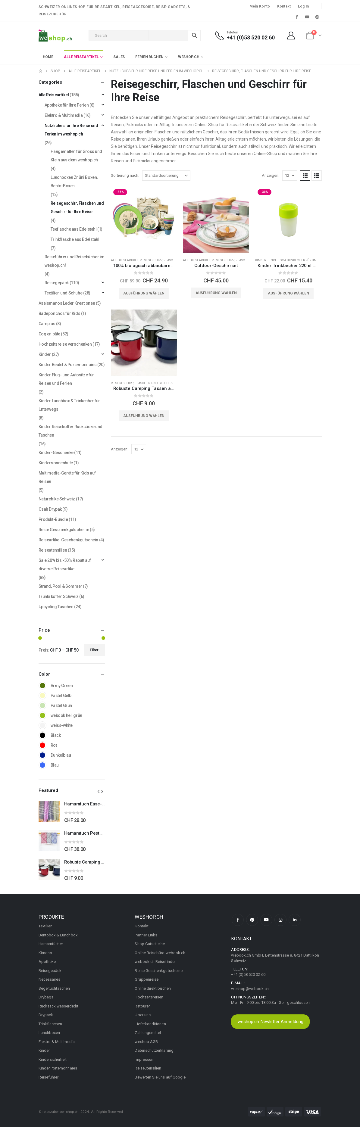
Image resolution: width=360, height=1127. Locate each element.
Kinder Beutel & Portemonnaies (68, 364)
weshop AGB (146, 1041)
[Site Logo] (55, 36)
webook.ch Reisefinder (155, 961)
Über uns (143, 1015)
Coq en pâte (49, 334)
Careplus (47, 323)
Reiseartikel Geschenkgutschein (68, 539)
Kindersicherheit (53, 1059)
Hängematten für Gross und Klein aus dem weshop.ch (76, 155)
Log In (303, 6)
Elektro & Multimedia (64, 115)
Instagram (280, 920)
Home (48, 57)
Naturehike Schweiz (57, 499)
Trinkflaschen (50, 1024)
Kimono (45, 953)
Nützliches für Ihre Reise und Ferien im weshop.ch (71, 129)
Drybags (46, 997)
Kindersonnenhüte (56, 462)
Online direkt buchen (153, 988)
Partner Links (146, 935)
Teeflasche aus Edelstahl (74, 229)
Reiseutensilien (53, 550)
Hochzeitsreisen (149, 997)
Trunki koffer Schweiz (59, 596)
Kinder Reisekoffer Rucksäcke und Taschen (71, 430)
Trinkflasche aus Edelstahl (75, 239)
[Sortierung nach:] (166, 175)
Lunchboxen (49, 1032)
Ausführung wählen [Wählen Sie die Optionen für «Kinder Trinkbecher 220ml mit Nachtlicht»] (288, 293)
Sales (119, 57)
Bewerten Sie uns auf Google (160, 1077)
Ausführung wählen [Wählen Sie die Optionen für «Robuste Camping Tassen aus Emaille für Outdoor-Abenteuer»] (143, 416)
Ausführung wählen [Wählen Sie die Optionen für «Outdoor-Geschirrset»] (216, 293)
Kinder (45, 354)
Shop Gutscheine (150, 944)
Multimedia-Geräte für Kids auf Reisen (67, 477)
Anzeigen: (270, 175)
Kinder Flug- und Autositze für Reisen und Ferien (66, 379)
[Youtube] (307, 17)
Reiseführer (49, 1077)
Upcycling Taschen (56, 606)
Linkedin (295, 920)
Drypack (46, 1015)
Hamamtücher (51, 944)
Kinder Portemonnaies (58, 1068)
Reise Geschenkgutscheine (64, 529)
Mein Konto (259, 6)
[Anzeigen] (289, 175)
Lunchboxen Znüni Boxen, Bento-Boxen (74, 181)
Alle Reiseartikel (125, 260)
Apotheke (47, 961)
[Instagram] (317, 17)
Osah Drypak (50, 509)
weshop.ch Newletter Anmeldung (270, 1021)
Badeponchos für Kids (59, 313)
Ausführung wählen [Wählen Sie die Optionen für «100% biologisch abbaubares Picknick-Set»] (143, 293)
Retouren (143, 1006)
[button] (305, 175)
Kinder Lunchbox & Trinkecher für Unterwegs (292, 260)
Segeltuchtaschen (54, 988)
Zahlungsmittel (148, 1032)
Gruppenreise (146, 979)
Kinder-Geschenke (56, 452)
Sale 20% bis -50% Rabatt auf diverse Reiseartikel (65, 564)
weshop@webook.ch (250, 988)
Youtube (266, 920)
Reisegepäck (57, 282)
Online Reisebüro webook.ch (160, 953)
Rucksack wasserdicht (58, 1006)
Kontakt (284, 6)
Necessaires (50, 979)
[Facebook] (297, 17)
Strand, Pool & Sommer (60, 586)
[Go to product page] (144, 220)
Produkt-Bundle (53, 519)
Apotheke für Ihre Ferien (67, 105)
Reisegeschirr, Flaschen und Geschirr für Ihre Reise (153, 383)
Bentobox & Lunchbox (58, 935)
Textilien (46, 926)
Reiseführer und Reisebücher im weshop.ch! (75, 261)
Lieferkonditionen (150, 1024)
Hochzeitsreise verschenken (65, 344)
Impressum (145, 1059)
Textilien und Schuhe (64, 293)
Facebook (238, 920)
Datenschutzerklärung (154, 1050)
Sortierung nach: (125, 175)
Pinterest (252, 920)
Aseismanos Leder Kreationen (67, 303)
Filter (94, 650)
